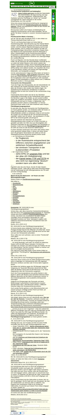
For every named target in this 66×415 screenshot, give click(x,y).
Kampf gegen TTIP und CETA (32, 158)
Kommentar (32, 406)
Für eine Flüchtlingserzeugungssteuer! (22, 9)
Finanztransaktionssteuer (36, 214)
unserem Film (36, 154)
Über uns (14, 6)
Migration (15, 192)
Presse (39, 6)
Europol (15, 199)
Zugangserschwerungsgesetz (32, 212)
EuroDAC (16, 197)
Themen (20, 6)
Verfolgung (16, 203)
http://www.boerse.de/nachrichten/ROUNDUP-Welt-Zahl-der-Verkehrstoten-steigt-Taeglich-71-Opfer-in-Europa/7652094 (29, 389)
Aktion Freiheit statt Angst (26, 13)
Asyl (14, 186)
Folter (14, 189)
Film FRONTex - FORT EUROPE (27, 74)
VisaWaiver (15, 402)
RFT (33, 6)
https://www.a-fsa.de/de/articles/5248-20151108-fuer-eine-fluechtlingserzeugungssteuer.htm (29, 399)
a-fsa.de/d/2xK (29, 398)
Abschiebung (17, 191)
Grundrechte (16, 183)
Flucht (15, 188)
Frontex (15, 194)
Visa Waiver (16, 202)
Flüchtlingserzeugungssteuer (31, 179)
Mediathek (45, 6)
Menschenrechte (18, 184)
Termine (26, 6)
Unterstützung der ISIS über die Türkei (25, 345)
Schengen (16, 200)
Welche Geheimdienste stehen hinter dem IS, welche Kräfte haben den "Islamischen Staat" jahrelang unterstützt (31, 327)
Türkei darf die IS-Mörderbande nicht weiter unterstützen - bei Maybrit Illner (30, 349)
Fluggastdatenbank (19, 196)
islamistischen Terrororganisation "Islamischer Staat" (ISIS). (31, 340)
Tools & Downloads (52, 7)
